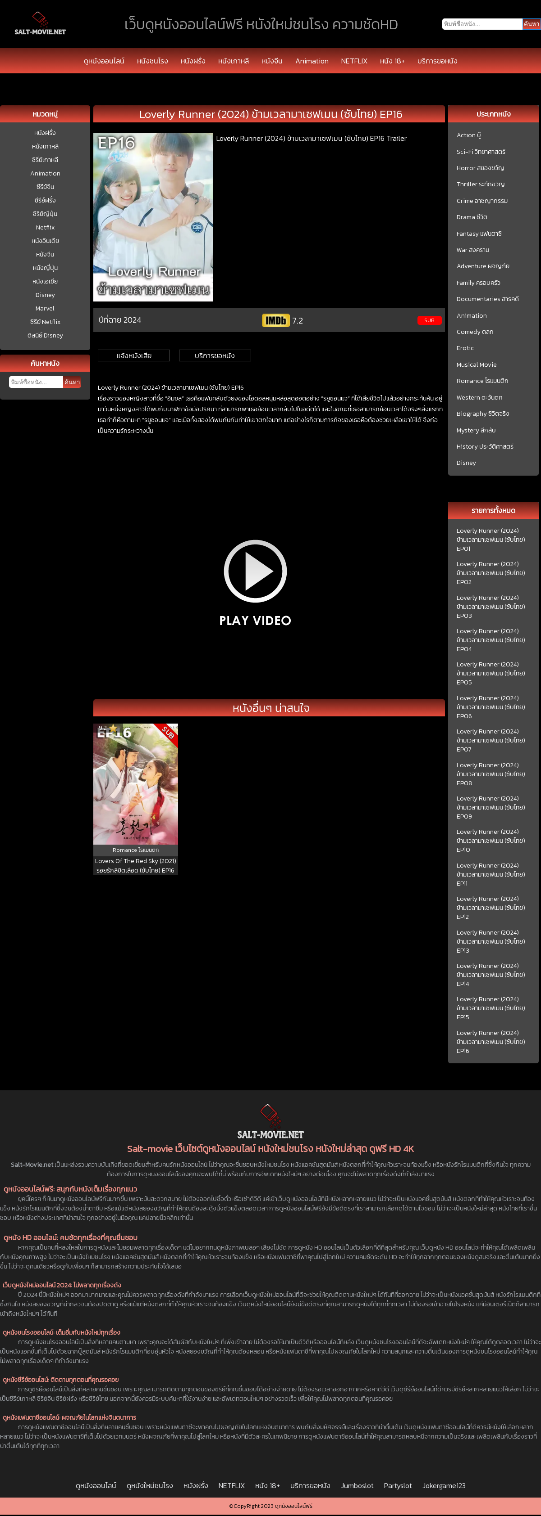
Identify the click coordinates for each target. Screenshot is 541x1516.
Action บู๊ (469, 135)
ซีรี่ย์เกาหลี (45, 160)
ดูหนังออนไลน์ (104, 60)
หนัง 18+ (392, 60)
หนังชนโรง (152, 60)
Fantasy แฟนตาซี (479, 233)
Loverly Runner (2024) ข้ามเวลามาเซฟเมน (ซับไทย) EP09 (491, 807)
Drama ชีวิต (472, 217)
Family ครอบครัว (478, 283)
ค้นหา (72, 382)
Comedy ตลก (475, 332)
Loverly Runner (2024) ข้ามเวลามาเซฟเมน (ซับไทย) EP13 (491, 941)
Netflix (45, 227)
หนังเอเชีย (45, 281)
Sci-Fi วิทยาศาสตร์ (481, 152)
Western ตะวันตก (480, 397)
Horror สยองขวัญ (480, 168)
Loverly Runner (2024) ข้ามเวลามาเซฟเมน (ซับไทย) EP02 (491, 573)
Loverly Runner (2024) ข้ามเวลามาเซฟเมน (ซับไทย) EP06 (491, 707)
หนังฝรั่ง (193, 60)
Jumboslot (357, 1485)
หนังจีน (272, 60)
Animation (312, 60)
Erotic (465, 348)
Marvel (45, 308)
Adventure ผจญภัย (483, 266)
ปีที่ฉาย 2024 (120, 320)
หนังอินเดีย (45, 241)
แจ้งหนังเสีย (134, 355)
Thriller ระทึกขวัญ (481, 184)
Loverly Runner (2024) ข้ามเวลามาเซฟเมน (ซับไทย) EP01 (491, 539)
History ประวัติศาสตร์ (485, 446)
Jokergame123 (444, 1485)
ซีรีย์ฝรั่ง (45, 200)
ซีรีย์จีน (45, 187)
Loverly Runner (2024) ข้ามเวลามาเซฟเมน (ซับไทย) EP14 (491, 975)
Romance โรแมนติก (483, 381)
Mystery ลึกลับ (476, 430)
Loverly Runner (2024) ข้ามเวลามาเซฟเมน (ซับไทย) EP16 (491, 1042)
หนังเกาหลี (233, 60)
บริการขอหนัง (437, 60)
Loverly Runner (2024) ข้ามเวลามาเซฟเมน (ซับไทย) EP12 (491, 908)
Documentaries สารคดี (488, 299)
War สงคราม (473, 250)
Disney (45, 295)
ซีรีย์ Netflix (45, 322)
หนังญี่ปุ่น (45, 268)
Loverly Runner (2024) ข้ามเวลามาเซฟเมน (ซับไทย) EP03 (491, 607)
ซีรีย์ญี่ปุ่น (45, 214)
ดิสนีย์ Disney (45, 335)
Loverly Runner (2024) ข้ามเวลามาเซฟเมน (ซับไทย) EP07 (491, 740)
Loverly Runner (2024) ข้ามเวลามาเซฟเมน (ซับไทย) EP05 (491, 673)
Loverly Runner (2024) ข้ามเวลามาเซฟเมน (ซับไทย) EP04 (491, 640)
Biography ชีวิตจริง (483, 413)
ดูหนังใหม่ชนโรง (150, 1485)
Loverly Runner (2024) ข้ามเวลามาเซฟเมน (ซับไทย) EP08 (491, 774)
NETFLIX (354, 60)
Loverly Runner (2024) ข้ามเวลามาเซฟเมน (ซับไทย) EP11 (491, 874)
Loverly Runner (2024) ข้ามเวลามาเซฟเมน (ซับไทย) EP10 (491, 841)
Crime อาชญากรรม (482, 201)
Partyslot (398, 1485)
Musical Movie (477, 364)
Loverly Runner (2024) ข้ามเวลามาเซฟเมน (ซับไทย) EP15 (491, 1008)
